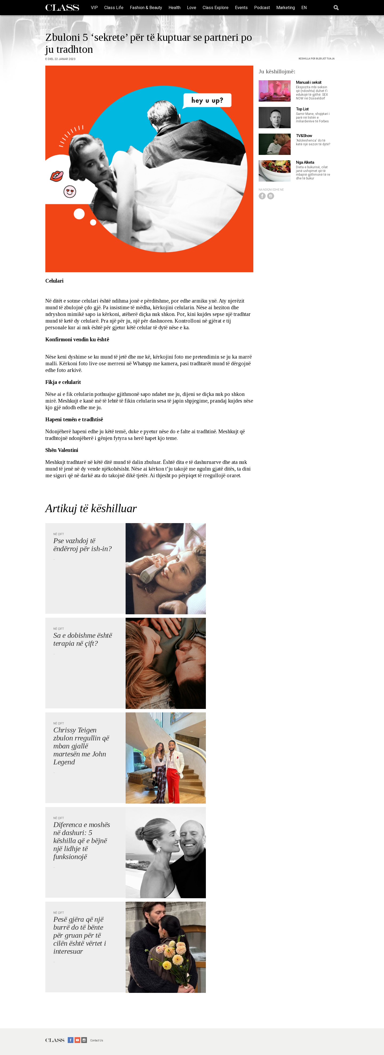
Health (175, 7)
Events (241, 7)
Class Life (113, 7)
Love (191, 7)
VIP (94, 7)
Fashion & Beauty (146, 7)
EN (304, 7)
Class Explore (216, 7)
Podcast (262, 7)
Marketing (285, 7)
